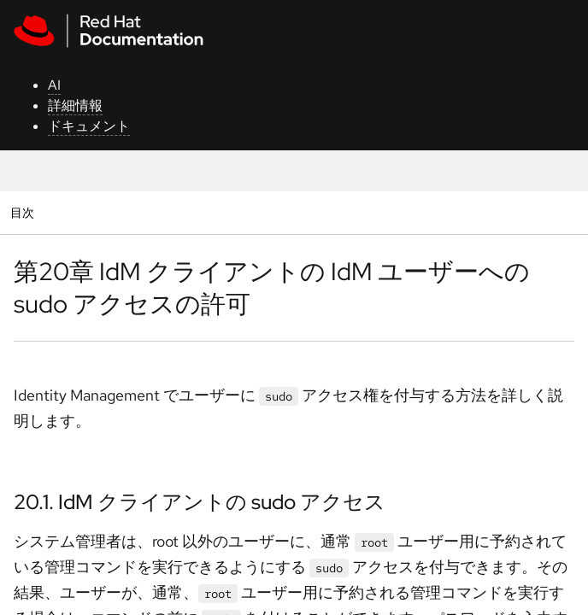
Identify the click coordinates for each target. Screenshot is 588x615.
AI (54, 85)
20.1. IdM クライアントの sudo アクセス (199, 502)
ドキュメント (89, 126)
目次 (24, 212)
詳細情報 (75, 105)
